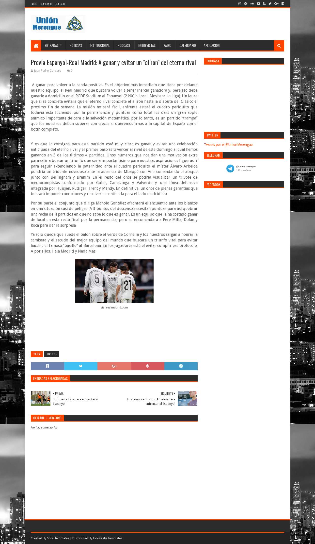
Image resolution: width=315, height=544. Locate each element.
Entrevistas (147, 45)
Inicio (34, 4)
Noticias (76, 45)
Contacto (60, 4)
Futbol (52, 354)
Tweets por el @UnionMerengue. (228, 145)
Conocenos (46, 4)
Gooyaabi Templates (107, 538)
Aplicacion (212, 45)
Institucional (100, 45)
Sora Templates (58, 538)
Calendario (187, 45)
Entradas (52, 45)
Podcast (124, 45)
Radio (167, 45)
